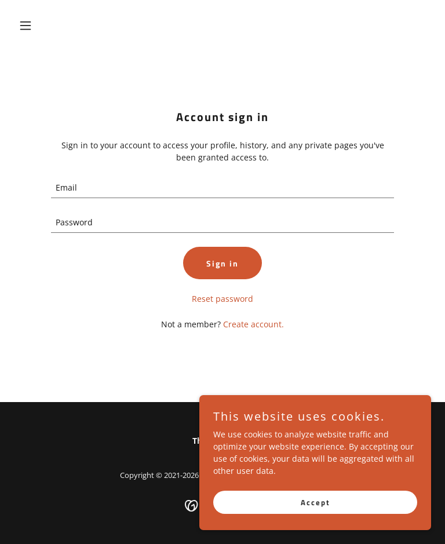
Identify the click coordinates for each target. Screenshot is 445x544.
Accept (315, 502)
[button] (45, 25)
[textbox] (222, 187)
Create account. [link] (253, 324)
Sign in (222, 263)
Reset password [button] (222, 298)
